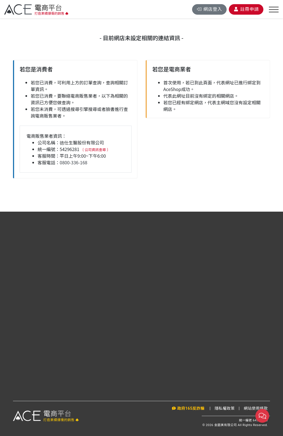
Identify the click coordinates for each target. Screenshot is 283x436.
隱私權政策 (225, 408)
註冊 (246, 9)
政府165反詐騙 (188, 408)
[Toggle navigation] (274, 10)
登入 (209, 9)
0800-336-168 (73, 162)
